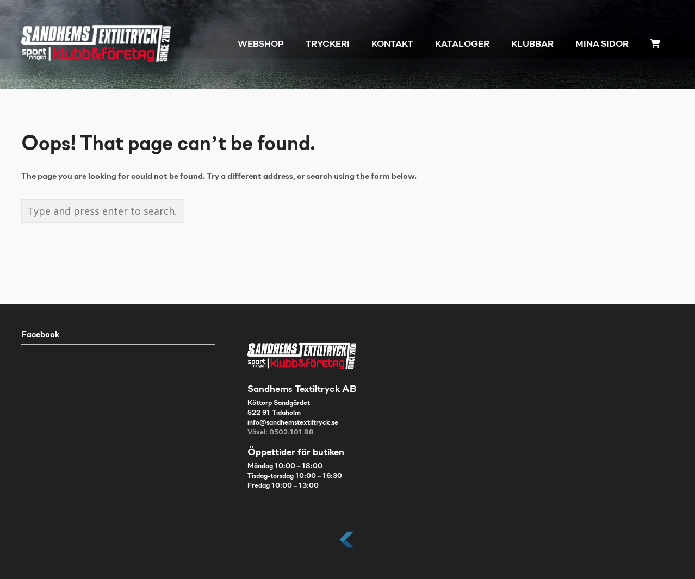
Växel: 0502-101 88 (280, 433)
